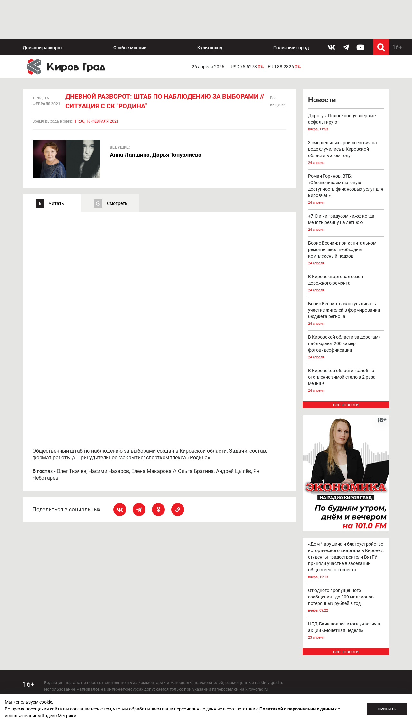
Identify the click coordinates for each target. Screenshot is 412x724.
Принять (387, 709)
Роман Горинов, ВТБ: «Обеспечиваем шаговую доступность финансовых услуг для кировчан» (346, 151)
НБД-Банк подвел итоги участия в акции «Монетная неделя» (346, 592)
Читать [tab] (56, 164)
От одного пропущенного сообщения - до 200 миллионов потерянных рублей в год (346, 562)
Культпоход (209, 8)
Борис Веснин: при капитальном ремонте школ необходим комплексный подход (346, 215)
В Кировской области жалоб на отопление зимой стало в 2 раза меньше (346, 342)
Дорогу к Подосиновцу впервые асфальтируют (346, 84)
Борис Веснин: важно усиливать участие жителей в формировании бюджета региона (346, 275)
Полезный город (291, 8)
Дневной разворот (42, 8)
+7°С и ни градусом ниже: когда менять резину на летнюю (346, 184)
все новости (346, 365)
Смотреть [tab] (117, 164)
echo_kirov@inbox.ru (96, 688)
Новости (322, 61)
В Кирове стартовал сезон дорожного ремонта (346, 245)
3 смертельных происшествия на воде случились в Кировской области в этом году (346, 114)
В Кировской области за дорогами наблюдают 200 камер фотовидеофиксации (346, 309)
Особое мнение (129, 8)
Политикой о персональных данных (298, 708)
